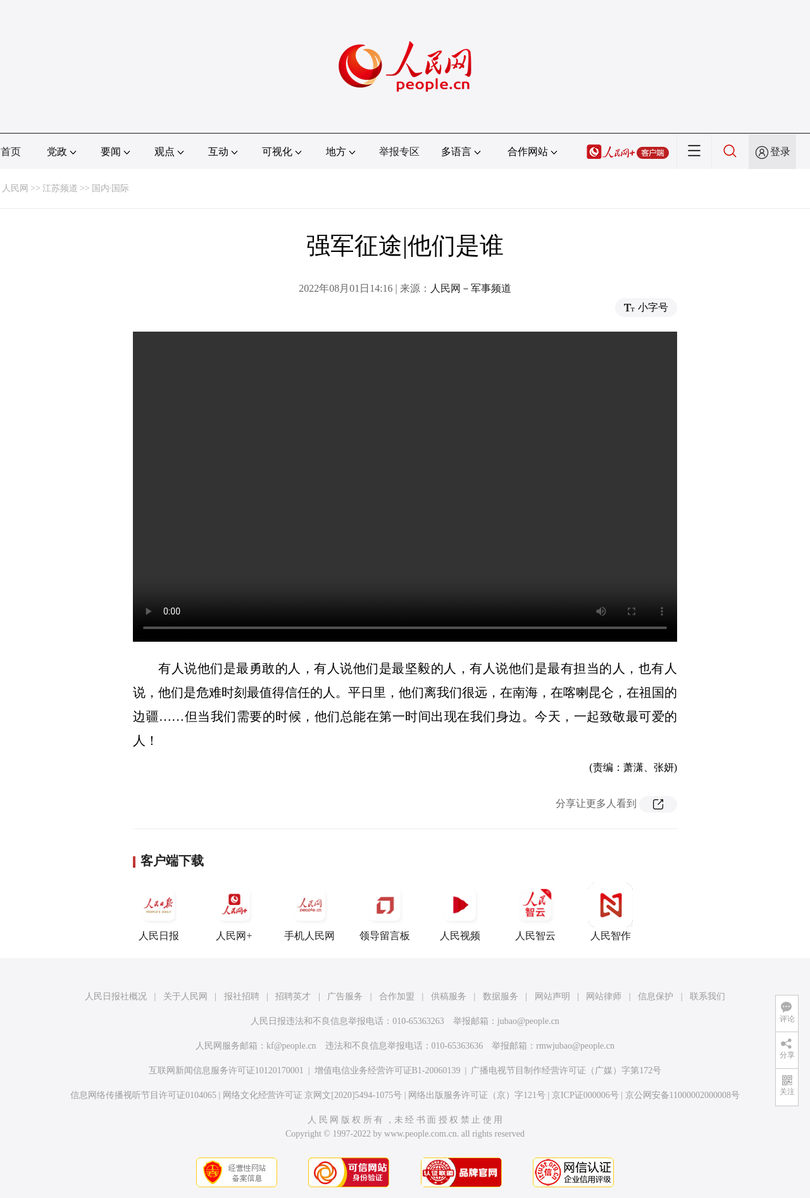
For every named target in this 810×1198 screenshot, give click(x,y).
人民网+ (234, 912)
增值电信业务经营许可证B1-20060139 (388, 1070)
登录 (780, 151)
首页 (11, 151)
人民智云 (535, 912)
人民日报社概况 (116, 996)
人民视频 (460, 912)
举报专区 (399, 151)
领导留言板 (384, 912)
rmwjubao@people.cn (575, 1046)
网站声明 (552, 996)
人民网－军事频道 (470, 288)
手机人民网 (309, 912)
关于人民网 (185, 996)
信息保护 (655, 996)
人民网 (15, 188)
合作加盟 (396, 996)
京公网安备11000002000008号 (682, 1095)
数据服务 (500, 996)
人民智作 (611, 912)
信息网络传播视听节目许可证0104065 (143, 1095)
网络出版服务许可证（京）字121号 (476, 1095)
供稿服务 (448, 996)
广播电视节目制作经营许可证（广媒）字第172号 (566, 1070)
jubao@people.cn (528, 1021)
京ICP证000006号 (585, 1095)
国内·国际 (111, 188)
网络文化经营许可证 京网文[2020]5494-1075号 (312, 1095)
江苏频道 (60, 188)
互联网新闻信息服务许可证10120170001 (226, 1070)
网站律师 (603, 996)
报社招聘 (241, 996)
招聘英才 (293, 996)
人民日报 (159, 912)
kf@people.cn (291, 1046)
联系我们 (707, 996)
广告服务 (345, 996)
